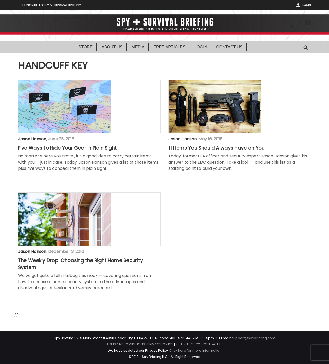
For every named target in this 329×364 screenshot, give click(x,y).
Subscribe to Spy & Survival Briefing (51, 5)
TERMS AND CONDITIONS (125, 344)
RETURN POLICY (188, 344)
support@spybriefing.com (253, 338)
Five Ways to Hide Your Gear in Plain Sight (67, 148)
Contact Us (229, 47)
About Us (112, 47)
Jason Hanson (32, 139)
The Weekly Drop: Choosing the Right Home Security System (80, 264)
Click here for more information (195, 350)
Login (306, 5)
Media (138, 47)
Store (85, 47)
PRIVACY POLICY (160, 344)
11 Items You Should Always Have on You (216, 148)
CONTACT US (213, 344)
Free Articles (169, 47)
